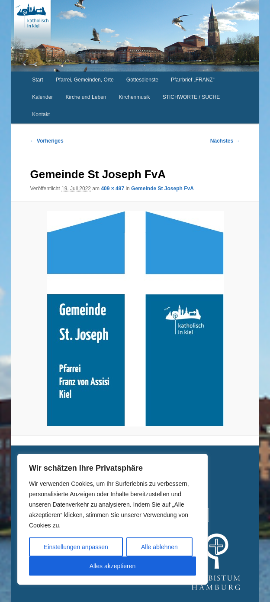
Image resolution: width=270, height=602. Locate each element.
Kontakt (41, 114)
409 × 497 (112, 188)
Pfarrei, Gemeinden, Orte (85, 80)
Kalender (42, 97)
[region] (112, 519)
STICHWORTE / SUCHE (191, 97)
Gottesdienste (142, 80)
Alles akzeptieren (113, 566)
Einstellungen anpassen (76, 546)
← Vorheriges (46, 141)
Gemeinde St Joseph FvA (162, 188)
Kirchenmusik (134, 97)
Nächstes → (225, 141)
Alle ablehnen (159, 546)
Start (37, 80)
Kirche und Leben (85, 97)
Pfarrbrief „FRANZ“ (193, 80)
